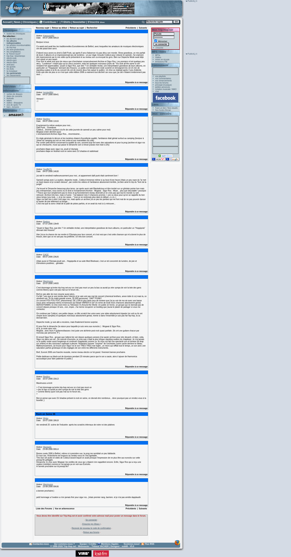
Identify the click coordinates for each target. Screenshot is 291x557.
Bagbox (46, 222)
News (17, 22)
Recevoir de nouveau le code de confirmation (91, 528)
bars (8, 107)
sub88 (125, 546)
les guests (11, 67)
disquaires (18, 103)
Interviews (9, 86)
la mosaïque (12, 71)
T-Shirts (66, 22)
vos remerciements (163, 81)
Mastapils (47, 447)
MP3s (157, 55)
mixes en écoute (162, 59)
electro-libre (12, 62)
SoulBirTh (47, 169)
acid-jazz (10, 65)
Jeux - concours (161, 113)
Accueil (7, 22)
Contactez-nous (41, 544)
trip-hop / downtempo (16, 56)
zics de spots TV (14, 105)
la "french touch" (14, 54)
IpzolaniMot (48, 92)
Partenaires (10, 110)
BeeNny (46, 119)
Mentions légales (110, 544)
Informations (11, 90)
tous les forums (161, 83)
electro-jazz (12, 60)
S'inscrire (93, 22)
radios (9, 103)
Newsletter (79, 22)
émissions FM (161, 62)
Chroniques (30, 22)
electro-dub (11, 58)
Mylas (45, 418)
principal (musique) (163, 85)
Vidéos (158, 57)
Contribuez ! (50, 22)
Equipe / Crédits (88, 544)
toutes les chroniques (16, 34)
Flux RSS (149, 544)
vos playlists (160, 76)
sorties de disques (14, 94)
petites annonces (162, 87)
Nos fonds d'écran (163, 110)
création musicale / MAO (165, 89)
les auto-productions (15, 49)
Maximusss (48, 281)
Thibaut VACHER (100, 546)
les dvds (10, 69)
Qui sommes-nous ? (64, 544)
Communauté (160, 65)
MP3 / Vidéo (159, 51)
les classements (14, 75)
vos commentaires (163, 78)
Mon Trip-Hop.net (162, 29)
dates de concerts (14, 96)
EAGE (46, 255)
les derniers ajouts (14, 39)
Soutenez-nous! (132, 544)
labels (9, 101)
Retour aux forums (91, 532)
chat (157, 91)
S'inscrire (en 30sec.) (91, 524)
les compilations (14, 52)
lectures (15, 107)
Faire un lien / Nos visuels (166, 108)
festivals (10, 98)
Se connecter (91, 520)
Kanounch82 (48, 36)
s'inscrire (159, 48)
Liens (155, 104)
